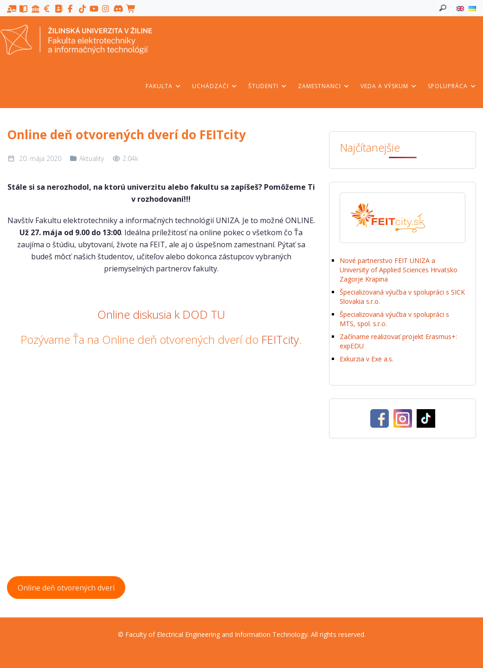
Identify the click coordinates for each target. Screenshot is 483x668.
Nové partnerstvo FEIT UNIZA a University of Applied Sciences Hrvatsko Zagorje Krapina (398, 269)
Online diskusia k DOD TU (161, 314)
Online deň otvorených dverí (66, 588)
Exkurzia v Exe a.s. (366, 358)
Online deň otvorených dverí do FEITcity (126, 134)
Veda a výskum (389, 86)
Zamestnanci (324, 86)
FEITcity (280, 339)
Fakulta (163, 86)
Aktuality (91, 158)
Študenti (267, 86)
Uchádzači (215, 86)
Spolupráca (452, 86)
